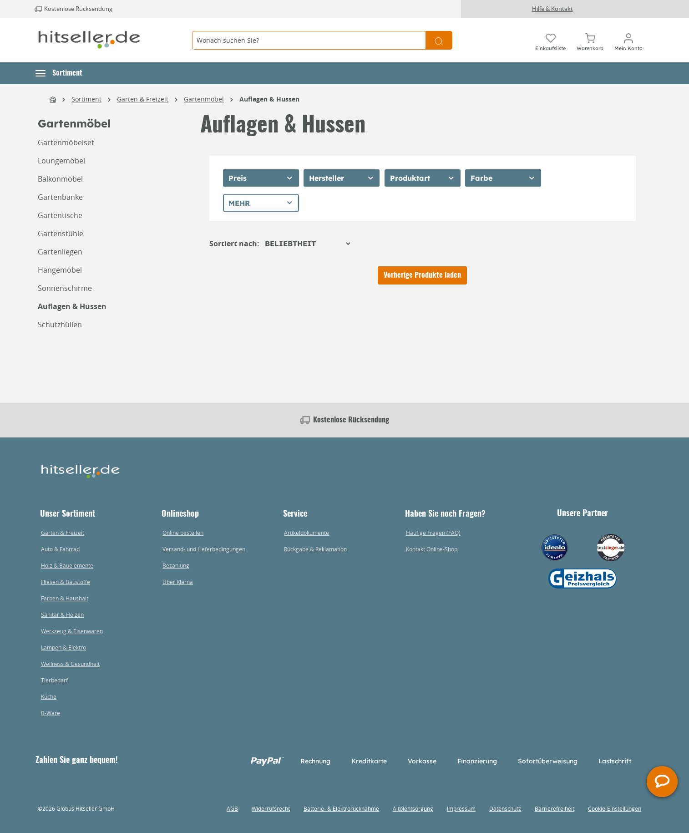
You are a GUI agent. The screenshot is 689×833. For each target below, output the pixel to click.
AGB (232, 808)
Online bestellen (182, 532)
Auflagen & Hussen (72, 306)
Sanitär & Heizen (62, 614)
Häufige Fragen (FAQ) (433, 532)
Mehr (239, 203)
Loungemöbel (61, 161)
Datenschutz (505, 808)
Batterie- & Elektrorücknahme (341, 808)
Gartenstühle (60, 234)
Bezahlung (175, 565)
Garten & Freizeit (62, 532)
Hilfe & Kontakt (552, 9)
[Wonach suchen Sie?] (309, 40)
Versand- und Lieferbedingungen (203, 549)
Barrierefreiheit (554, 808)
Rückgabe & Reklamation (315, 549)
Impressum (461, 808)
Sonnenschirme (65, 288)
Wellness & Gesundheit (70, 663)
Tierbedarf (54, 680)
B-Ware (50, 712)
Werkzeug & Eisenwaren (72, 631)
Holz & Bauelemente (67, 565)
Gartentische (60, 215)
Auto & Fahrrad (60, 549)
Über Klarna (177, 581)
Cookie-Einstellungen (614, 808)
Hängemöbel (60, 270)
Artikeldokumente (306, 532)
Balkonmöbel (60, 179)
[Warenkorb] (590, 40)
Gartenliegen (60, 252)
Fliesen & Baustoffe (65, 581)
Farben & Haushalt (64, 598)
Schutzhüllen (60, 325)
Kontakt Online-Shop (431, 549)
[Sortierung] (307, 244)
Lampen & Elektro (63, 647)
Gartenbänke (60, 197)
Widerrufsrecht (271, 808)
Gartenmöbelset (66, 142)
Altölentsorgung (413, 808)
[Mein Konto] (628, 40)
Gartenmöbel (74, 123)
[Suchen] (439, 40)
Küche (48, 696)
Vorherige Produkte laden (422, 275)
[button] (59, 73)
